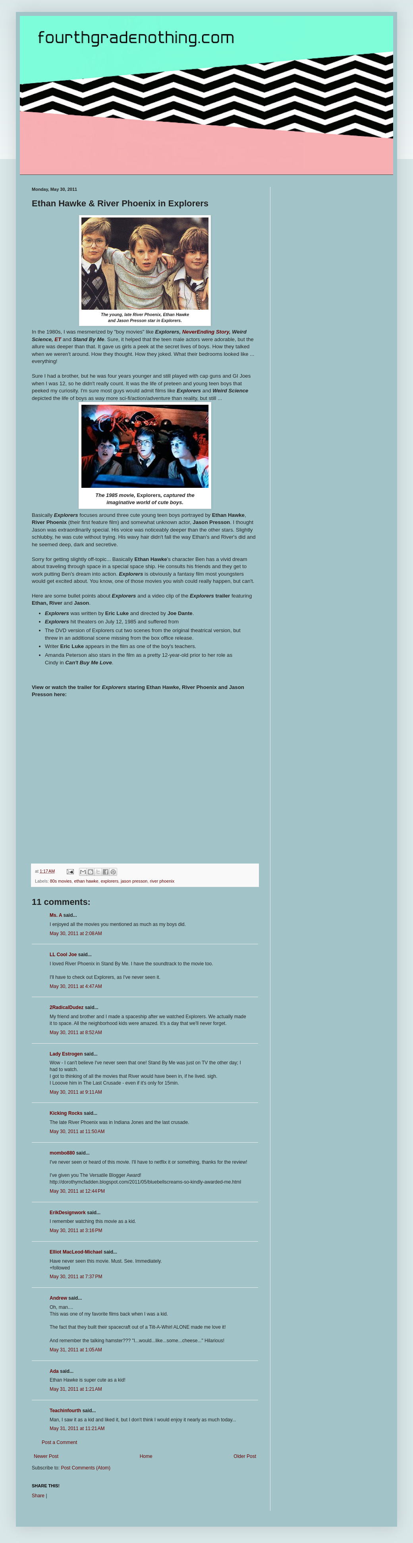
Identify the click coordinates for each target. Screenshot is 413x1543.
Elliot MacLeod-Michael (76, 1252)
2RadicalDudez (66, 1007)
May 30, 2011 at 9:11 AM (76, 1092)
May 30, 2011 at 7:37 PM (76, 1276)
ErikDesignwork (68, 1212)
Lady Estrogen (66, 1054)
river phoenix (162, 881)
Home (146, 1456)
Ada (54, 1371)
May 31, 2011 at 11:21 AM (77, 1428)
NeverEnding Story (205, 332)
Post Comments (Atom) (85, 1468)
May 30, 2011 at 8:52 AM (76, 1032)
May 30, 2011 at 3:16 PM (76, 1230)
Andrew (58, 1298)
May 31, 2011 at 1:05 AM (76, 1350)
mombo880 (62, 1153)
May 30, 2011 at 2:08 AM (76, 933)
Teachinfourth (65, 1410)
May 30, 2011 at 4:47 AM (76, 986)
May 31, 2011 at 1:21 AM (76, 1389)
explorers (109, 881)
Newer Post (46, 1456)
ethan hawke (86, 881)
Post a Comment (59, 1442)
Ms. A (56, 915)
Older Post (245, 1456)
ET (57, 339)
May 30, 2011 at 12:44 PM (77, 1191)
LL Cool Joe (63, 954)
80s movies (61, 881)
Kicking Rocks (66, 1113)
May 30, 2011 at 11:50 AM (77, 1131)
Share (38, 1495)
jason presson (134, 881)
